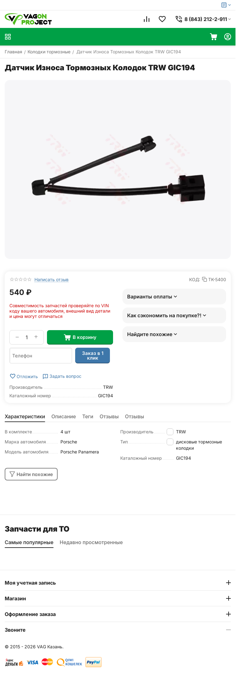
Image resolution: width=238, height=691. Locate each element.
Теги (88, 416)
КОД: (194, 279)
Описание (63, 416)
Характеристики (25, 416)
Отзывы (109, 416)
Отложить (23, 376)
